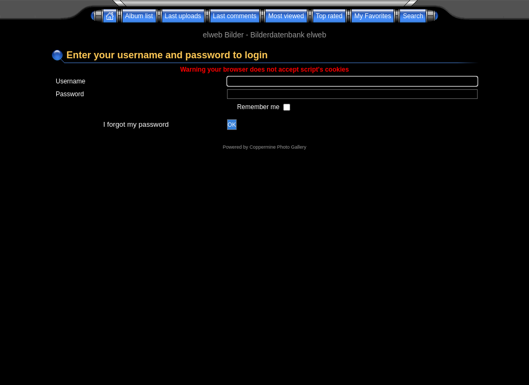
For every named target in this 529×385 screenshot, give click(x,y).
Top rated (329, 16)
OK (232, 124)
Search (413, 16)
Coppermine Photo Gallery (278, 147)
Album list (139, 16)
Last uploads (183, 16)
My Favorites (372, 16)
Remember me (259, 107)
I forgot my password (136, 124)
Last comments (234, 16)
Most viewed (286, 16)
